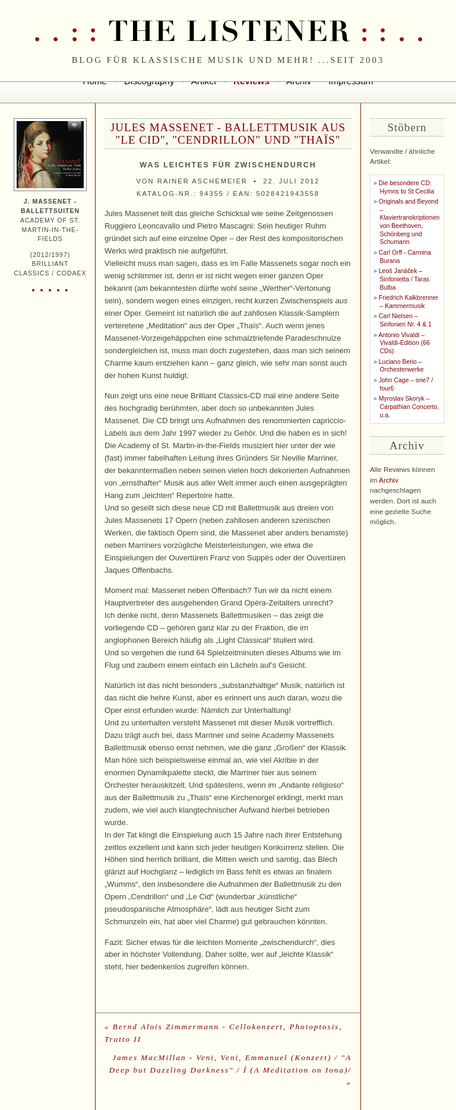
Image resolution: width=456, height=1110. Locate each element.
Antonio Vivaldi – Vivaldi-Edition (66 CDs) (404, 343)
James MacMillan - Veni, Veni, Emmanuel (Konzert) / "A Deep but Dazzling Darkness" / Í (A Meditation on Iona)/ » (230, 1070)
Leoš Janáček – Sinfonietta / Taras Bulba (404, 279)
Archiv (388, 480)
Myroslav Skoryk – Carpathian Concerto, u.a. (409, 406)
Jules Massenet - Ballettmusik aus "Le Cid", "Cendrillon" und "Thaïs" (228, 133)
